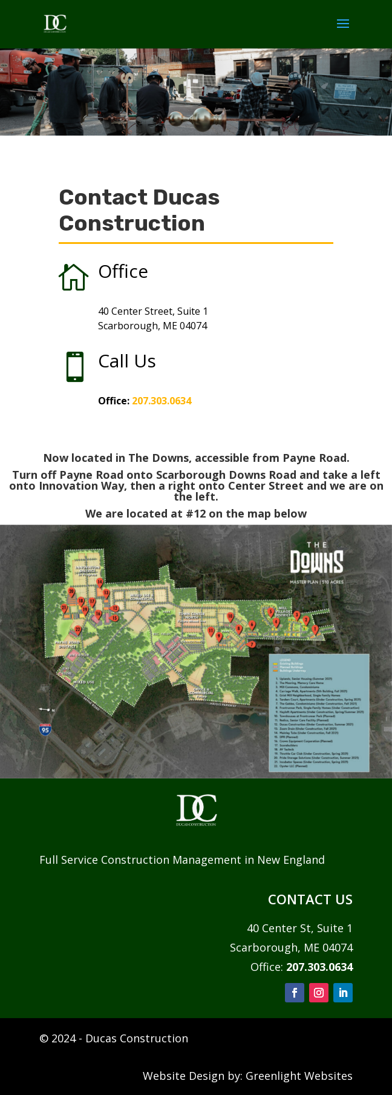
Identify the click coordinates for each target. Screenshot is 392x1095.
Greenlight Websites (299, 1075)
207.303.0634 (161, 400)
